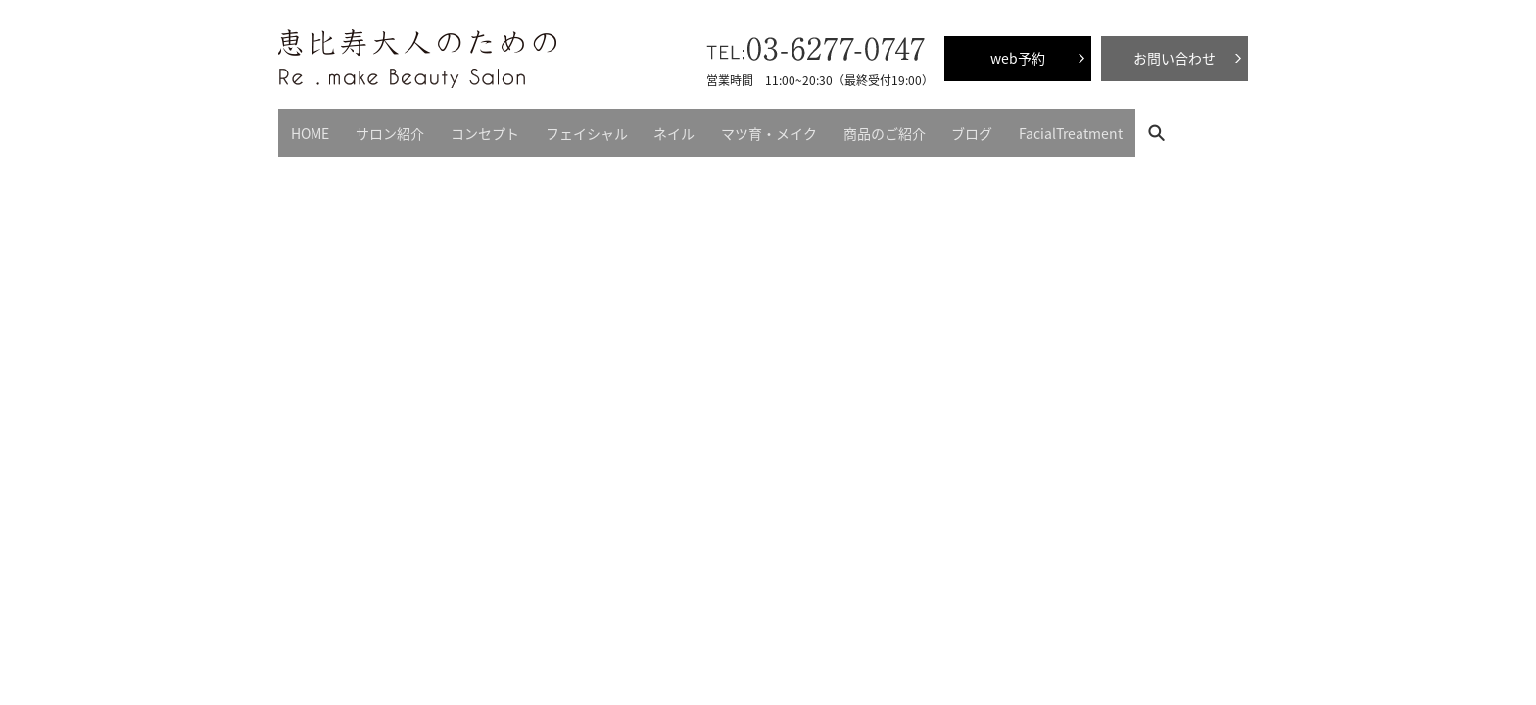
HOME (305, 127)
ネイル (630, 127)
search (1079, 126)
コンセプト (460, 127)
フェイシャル (552, 127)
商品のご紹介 (821, 127)
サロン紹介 (375, 127)
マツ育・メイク (715, 127)
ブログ (899, 127)
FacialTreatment (988, 127)
